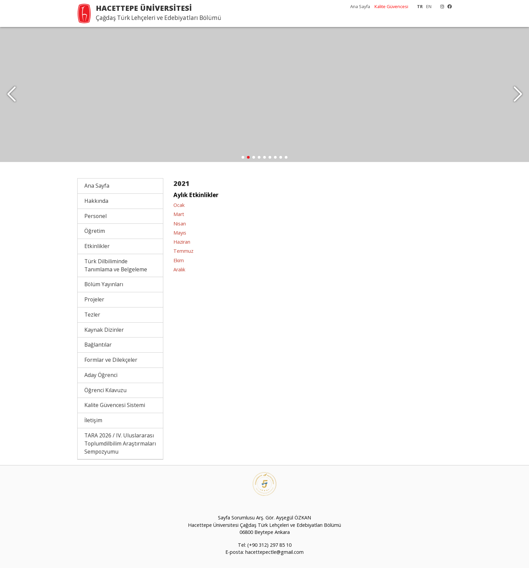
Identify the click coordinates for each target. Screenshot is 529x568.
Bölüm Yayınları (103, 284)
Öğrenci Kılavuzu (105, 390)
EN (428, 6)
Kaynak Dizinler (104, 329)
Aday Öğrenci (100, 375)
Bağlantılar (98, 344)
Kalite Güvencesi (391, 6)
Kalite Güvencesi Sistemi (114, 405)
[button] (517, 94)
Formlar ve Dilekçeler (110, 359)
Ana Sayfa (360, 6)
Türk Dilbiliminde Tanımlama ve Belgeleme (115, 265)
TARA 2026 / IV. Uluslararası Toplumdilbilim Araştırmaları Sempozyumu (120, 443)
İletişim (93, 420)
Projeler (94, 299)
